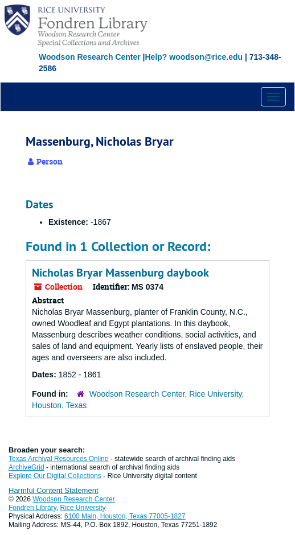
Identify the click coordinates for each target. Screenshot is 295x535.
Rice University (83, 508)
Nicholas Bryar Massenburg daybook (120, 272)
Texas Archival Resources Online (58, 459)
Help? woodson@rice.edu (194, 56)
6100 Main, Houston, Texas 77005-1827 (125, 516)
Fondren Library (32, 508)
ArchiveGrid (26, 467)
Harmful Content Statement (54, 490)
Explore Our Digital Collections (55, 476)
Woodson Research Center (90, 56)
